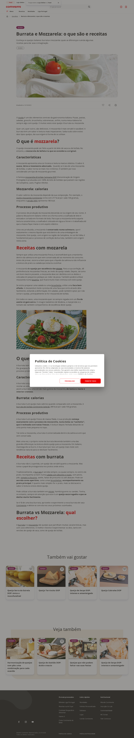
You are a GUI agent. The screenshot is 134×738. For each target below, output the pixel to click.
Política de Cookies (86, 374)
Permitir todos (90, 381)
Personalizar (70, 381)
